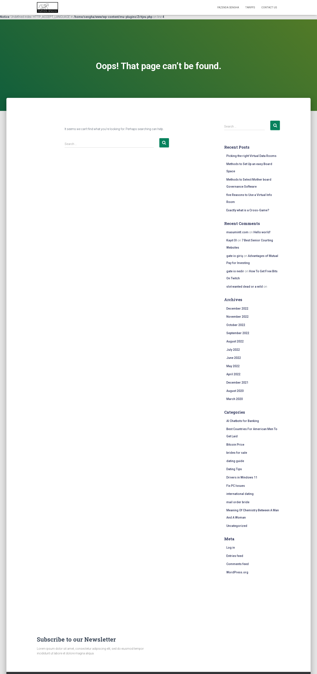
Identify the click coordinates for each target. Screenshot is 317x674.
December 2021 (237, 382)
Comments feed (237, 564)
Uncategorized (236, 526)
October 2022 (235, 325)
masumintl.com (237, 232)
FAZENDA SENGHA (228, 7)
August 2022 (235, 341)
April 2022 (233, 374)
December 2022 (237, 308)
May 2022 (233, 366)
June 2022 (233, 357)
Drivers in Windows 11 (241, 477)
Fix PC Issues (235, 485)
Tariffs (250, 7)
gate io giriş (234, 256)
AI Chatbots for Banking (242, 421)
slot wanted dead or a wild (244, 286)
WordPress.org (237, 572)
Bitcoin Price (235, 444)
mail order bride (237, 502)
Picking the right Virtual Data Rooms (251, 156)
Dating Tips (234, 469)
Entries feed (234, 556)
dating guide (235, 461)
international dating (240, 494)
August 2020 (235, 391)
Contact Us (269, 7)
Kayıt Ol (231, 240)
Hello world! (261, 232)
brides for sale (236, 452)
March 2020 (234, 399)
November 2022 (237, 316)
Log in (230, 547)
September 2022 (237, 333)
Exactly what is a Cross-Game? (247, 210)
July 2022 (233, 349)
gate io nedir (235, 271)
